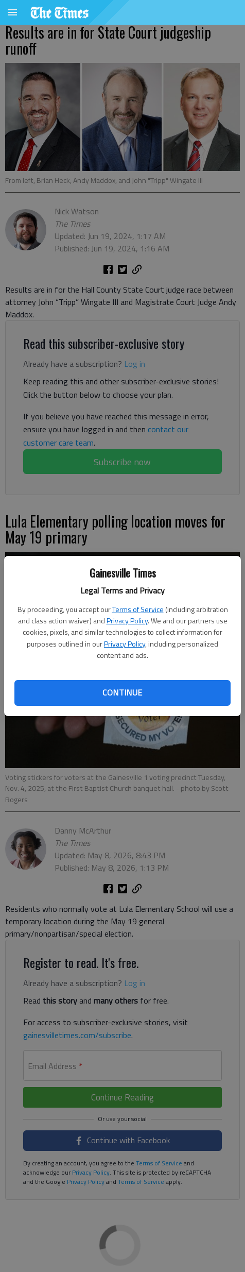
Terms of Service (138, 609)
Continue (122, 692)
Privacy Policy (127, 620)
